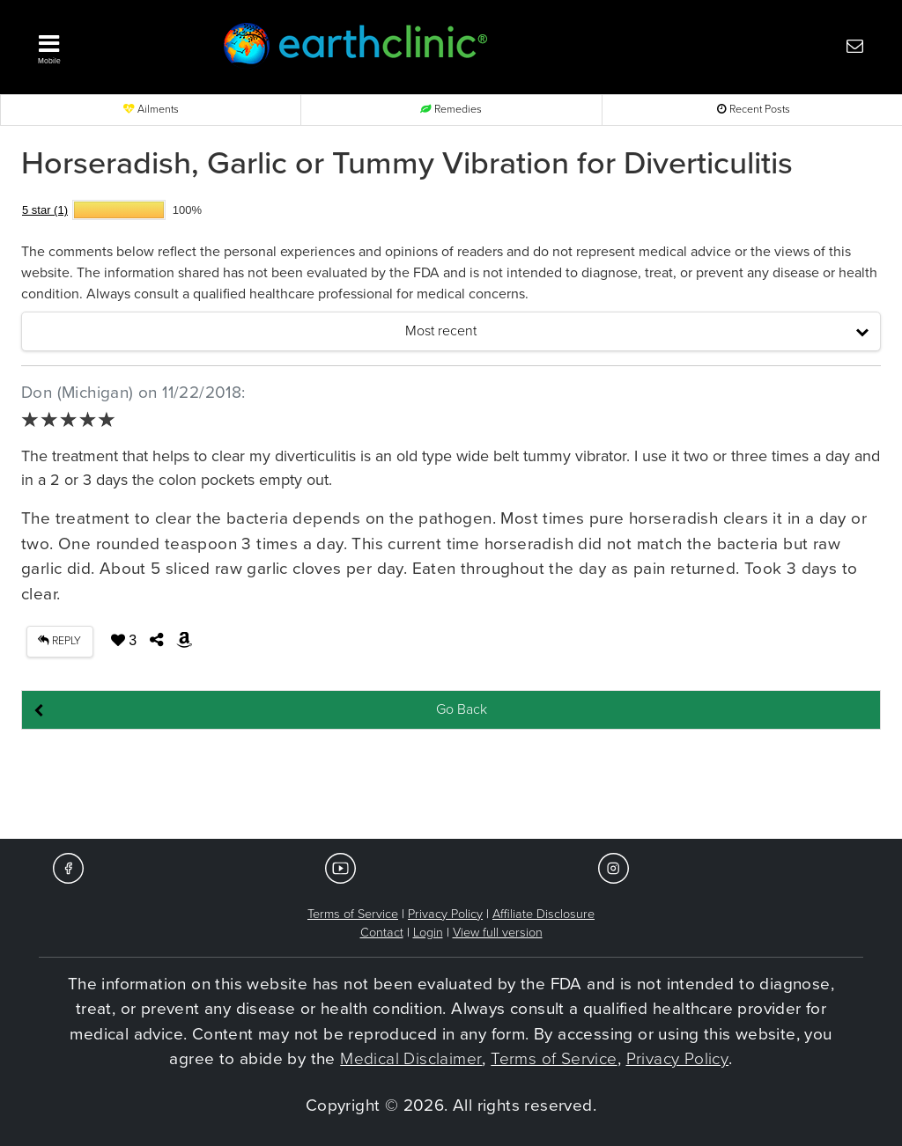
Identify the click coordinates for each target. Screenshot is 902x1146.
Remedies (451, 109)
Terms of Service (352, 914)
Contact (381, 932)
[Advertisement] (451, 785)
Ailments (151, 109)
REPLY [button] (59, 641)
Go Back (461, 709)
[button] (107, 44)
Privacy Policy (445, 914)
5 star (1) (45, 210)
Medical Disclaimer (411, 1059)
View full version (498, 932)
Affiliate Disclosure (543, 914)
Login (428, 932)
